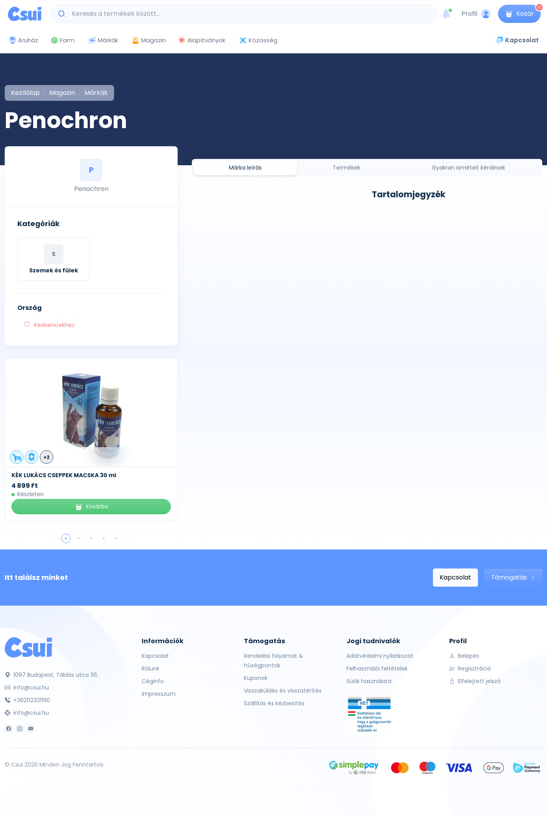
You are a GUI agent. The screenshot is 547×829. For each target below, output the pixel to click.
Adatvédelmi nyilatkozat (380, 656)
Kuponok (256, 678)
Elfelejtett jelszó (475, 681)
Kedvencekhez (49, 325)
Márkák (103, 40)
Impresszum (159, 694)
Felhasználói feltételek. (378, 668)
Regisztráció (470, 668)
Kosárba (91, 506)
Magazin (148, 40)
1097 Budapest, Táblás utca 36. (51, 675)
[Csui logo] (24, 14)
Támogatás (513, 577)
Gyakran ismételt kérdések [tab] (468, 168)
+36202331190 (27, 700)
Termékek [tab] (346, 168)
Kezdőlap (25, 92)
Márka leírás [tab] (245, 168)
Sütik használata (369, 681)
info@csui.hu (27, 687)
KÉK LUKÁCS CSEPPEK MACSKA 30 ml (63, 475)
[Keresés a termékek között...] (248, 14)
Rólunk (150, 668)
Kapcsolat (455, 577)
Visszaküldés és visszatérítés (283, 691)
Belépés (464, 656)
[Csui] (28, 646)
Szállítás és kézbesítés (274, 703)
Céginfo (153, 681)
